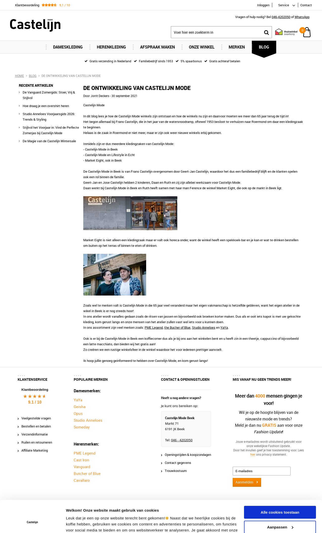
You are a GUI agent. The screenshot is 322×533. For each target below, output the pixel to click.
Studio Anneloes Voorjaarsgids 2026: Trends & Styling (49, 117)
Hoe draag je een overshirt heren (46, 106)
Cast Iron (81, 459)
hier (252, 454)
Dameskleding (68, 47)
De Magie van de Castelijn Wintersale (49, 141)
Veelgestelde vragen (36, 418)
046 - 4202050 (181, 440)
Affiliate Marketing (34, 450)
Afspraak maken (157, 47)
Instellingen (76, 523)
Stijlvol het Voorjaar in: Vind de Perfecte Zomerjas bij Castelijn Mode (51, 130)
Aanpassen (280, 499)
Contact (306, 5)
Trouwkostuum (176, 470)
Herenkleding (111, 47)
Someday (82, 426)
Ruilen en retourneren (36, 442)
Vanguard (82, 466)
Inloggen (263, 5)
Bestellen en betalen (36, 426)
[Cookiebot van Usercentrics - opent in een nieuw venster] (33, 523)
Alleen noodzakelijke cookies (280, 514)
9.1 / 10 (35, 402)
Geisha (80, 406)
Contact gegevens (178, 462)
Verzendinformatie (34, 434)
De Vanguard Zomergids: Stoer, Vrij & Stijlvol (49, 95)
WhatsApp (302, 17)
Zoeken (266, 32)
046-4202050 (281, 17)
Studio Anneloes (203, 327)
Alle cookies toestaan (280, 485)
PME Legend (154, 327)
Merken (237, 47)
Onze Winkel (202, 47)
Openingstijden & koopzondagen (188, 454)
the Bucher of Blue (177, 327)
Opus (78, 413)
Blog (264, 47)
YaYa (224, 327)
